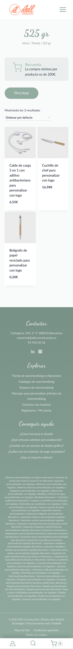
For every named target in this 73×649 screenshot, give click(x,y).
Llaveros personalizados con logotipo (36, 566)
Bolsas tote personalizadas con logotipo (35, 492)
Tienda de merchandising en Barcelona (36, 375)
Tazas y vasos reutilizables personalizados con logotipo (37, 591)
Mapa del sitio (22, 630)
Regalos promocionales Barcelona (44, 589)
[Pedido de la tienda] (28, 118)
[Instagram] (40, 351)
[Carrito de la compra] (57, 643)
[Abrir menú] (62, 9)
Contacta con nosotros (36, 404)
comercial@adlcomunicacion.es (36, 337)
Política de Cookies (36, 634)
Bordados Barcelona (45, 497)
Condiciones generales (46, 630)
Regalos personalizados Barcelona (24, 586)
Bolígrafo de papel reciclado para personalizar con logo (20, 260)
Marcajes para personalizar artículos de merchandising (36, 396)
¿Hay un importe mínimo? (36, 457)
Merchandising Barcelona (21, 576)
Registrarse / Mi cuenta (36, 410)
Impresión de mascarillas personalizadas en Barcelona (36, 558)
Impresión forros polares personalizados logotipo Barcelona (38, 551)
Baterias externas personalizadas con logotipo (41, 487)
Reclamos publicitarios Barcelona (49, 582)
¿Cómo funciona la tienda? (36, 434)
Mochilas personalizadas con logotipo (41, 572)
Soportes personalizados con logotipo (41, 599)
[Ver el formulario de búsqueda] (33, 643)
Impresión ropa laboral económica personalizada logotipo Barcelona (35, 542)
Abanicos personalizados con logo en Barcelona (29, 477)
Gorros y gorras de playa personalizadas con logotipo (38, 509)
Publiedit (56, 623)
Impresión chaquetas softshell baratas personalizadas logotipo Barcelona (34, 528)
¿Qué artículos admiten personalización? (36, 439)
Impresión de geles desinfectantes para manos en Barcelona (35, 555)
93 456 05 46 (36, 342)
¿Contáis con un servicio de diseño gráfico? (36, 445)
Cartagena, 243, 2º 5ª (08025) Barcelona (36, 333)
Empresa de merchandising (36, 387)
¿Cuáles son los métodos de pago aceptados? (36, 451)
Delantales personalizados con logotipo (40, 503)
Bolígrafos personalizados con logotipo (30, 490)
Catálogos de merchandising (37, 381)
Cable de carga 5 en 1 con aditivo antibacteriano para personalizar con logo (20, 180)
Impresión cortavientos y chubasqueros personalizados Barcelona (36, 532)
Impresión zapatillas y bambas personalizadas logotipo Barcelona (35, 548)
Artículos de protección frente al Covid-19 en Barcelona (38, 479)
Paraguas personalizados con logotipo (36, 579)
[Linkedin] (32, 351)
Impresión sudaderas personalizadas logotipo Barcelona (36, 545)
